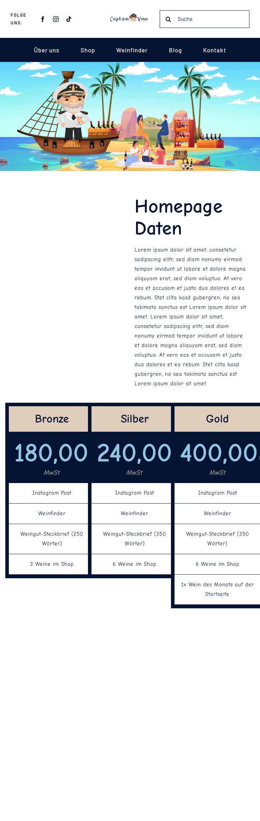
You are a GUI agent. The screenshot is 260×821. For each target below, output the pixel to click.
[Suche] (204, 19)
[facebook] (43, 19)
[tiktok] (69, 19)
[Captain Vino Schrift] (130, 15)
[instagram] (56, 19)
